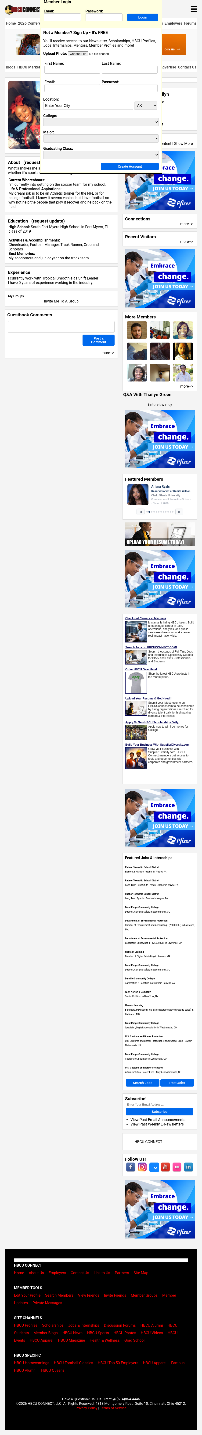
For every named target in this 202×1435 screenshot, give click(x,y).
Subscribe (160, 1112)
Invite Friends (115, 1295)
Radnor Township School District (142, 867)
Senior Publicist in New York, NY (141, 996)
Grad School (134, 1340)
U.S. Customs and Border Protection (144, 1036)
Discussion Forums (120, 1325)
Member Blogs (45, 1333)
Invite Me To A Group (61, 301)
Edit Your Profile (27, 1295)
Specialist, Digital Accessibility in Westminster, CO (151, 1027)
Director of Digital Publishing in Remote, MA (147, 956)
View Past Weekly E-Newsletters (157, 1124)
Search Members (59, 1295)
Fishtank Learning (134, 952)
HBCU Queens (53, 1370)
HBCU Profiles (25, 1325)
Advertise (168, 67)
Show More (183, 143)
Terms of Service (113, 1408)
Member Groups (144, 1295)
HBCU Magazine (71, 1340)
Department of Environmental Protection (146, 920)
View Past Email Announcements (157, 1120)
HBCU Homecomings (31, 1363)
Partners (122, 1273)
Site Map (141, 1273)
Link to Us (102, 1273)
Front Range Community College (142, 907)
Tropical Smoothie (57, 278)
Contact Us (187, 67)
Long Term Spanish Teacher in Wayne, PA (146, 898)
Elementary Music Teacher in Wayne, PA (145, 871)
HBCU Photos (125, 1333)
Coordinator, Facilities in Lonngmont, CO (146, 1058)
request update (48, 221)
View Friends (88, 1295)
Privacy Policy (86, 1408)
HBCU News (72, 1333)
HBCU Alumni (152, 1325)
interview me (160, 404)
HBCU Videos (152, 1333)
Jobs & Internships (83, 1325)
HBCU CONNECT (148, 1142)
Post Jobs (177, 1083)
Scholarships (53, 1325)
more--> (186, 224)
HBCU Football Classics (73, 1363)
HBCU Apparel (41, 1340)
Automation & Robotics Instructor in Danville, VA (150, 983)
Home (11, 23)
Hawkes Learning (134, 1005)
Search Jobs (142, 1083)
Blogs (10, 67)
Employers (173, 23)
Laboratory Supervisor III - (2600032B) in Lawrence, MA (153, 943)
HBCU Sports (98, 1333)
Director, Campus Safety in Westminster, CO (147, 911)
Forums (190, 23)
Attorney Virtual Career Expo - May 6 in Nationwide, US (153, 1072)
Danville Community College (140, 978)
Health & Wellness (104, 1340)
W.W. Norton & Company (138, 992)
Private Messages (47, 1303)
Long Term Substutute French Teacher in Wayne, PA (151, 885)
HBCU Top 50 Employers (118, 1363)
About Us (36, 1273)
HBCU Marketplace (33, 67)
